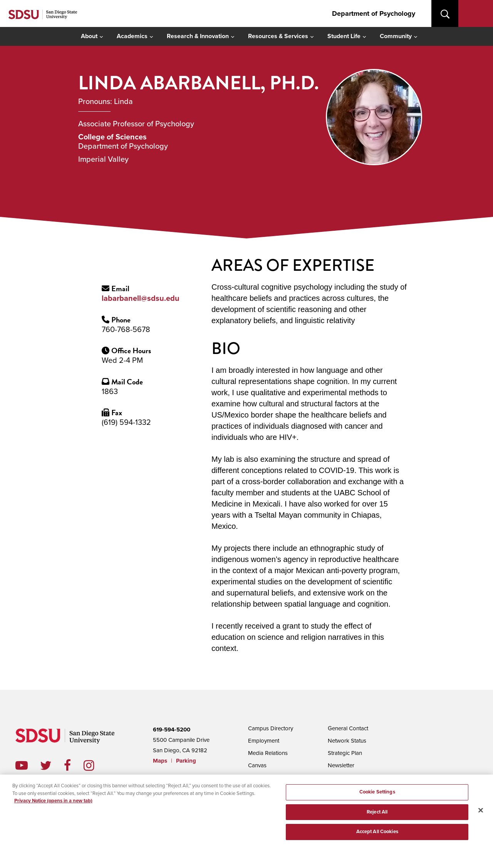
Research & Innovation (198, 36)
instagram (95, 765)
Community (396, 36)
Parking (186, 760)
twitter (52, 765)
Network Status (347, 740)
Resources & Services (278, 36)
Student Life (344, 36)
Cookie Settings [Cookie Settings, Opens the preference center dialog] (377, 794)
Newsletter (341, 765)
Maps (160, 760)
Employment (263, 740)
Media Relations (268, 753)
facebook (74, 765)
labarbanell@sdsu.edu (140, 298)
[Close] (480, 812)
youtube (21, 765)
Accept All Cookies (377, 834)
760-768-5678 (126, 329)
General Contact (348, 728)
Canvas (257, 765)
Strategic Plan (345, 753)
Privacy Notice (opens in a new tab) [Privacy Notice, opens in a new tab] (53, 803)
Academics (132, 36)
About (89, 36)
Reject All (377, 814)
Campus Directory (270, 728)
